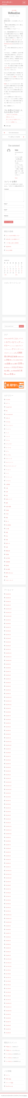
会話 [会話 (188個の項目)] (12, 356)
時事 (15, 10)
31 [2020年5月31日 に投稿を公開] (21, 272)
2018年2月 (8, 951)
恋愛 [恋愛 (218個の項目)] (8, 363)
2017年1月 (8, 999)
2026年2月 (8, 601)
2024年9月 (8, 664)
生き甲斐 (7, 67)
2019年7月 (8, 889)
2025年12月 (8, 608)
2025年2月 (8, 645)
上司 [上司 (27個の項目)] (15, 353)
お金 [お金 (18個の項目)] (8, 338)
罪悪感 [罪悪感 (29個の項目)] (15, 371)
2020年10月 (8, 833)
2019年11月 (8, 874)
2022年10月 (8, 745)
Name (6, 203)
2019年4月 (8, 900)
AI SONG (8, 399)
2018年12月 (8, 914)
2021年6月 (8, 804)
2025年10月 (8, 616)
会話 (7, 495)
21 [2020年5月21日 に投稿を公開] (13, 270)
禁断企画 (8, 550)
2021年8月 (8, 796)
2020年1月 (8, 866)
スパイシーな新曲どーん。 (12, 122)
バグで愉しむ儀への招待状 (12, 243)
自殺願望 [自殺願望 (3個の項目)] (7, 374)
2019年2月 (8, 907)
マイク (7, 473)
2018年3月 (8, 948)
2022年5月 (8, 763)
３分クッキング (9, 580)
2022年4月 (8, 767)
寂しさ (7, 521)
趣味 (7, 576)
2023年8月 (8, 712)
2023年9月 (8, 708)
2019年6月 (8, 892)
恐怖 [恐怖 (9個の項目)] (11, 363)
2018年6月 (8, 937)
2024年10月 (8, 660)
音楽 (9, 125)
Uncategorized (9, 414)
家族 (7, 517)
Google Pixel (9, 407)
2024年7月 (8, 671)
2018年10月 (8, 922)
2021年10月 (8, 789)
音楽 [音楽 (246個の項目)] (11, 374)
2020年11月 (8, 830)
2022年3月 (8, 771)
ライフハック (9, 477)
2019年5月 (8, 896)
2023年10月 (8, 704)
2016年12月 (8, 1003)
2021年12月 (8, 782)
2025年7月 (8, 627)
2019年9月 (8, 881)
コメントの (9, 1082)
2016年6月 (8, 1025)
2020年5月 (8, 852)
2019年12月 (8, 870)
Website (6, 215)
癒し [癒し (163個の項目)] (9, 371)
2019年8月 (8, 885)
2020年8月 (8, 841)
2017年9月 (8, 970)
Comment (6, 189)
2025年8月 (8, 623)
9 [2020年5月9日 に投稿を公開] (18, 266)
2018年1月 (8, 955)
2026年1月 (8, 605)
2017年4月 (8, 988)
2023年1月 (8, 738)
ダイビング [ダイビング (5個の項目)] (9, 349)
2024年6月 (8, 675)
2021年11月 (8, 785)
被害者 (7, 565)
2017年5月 (8, 984)
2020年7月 (8, 844)
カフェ (7, 451)
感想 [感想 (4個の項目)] (13, 363)
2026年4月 (8, 594)
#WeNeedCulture (8, 43)
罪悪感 (7, 554)
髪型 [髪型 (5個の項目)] (14, 374)
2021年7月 (8, 800)
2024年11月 (8, 656)
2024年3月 (8, 686)
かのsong (8, 421)
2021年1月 (8, 822)
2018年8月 (8, 929)
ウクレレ (8, 440)
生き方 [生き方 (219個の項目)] (16, 367)
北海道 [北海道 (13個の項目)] (19, 356)
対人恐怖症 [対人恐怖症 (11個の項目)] (16, 360)
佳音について (9, 499)
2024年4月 (8, 682)
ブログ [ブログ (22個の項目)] (6, 353)
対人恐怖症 (8, 525)
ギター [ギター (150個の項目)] (6, 345)
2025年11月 (8, 612)
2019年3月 (8, 903)
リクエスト (8, 480)
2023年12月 (8, 697)
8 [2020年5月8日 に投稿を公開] (15, 266)
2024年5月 (8, 678)
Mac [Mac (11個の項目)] (6, 338)
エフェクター (9, 443)
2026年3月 (8, 597)
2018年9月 (8, 926)
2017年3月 (8, 992)
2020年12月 (8, 826)
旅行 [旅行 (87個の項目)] (16, 364)
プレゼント (8, 469)
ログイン (8, 1075)
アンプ (7, 432)
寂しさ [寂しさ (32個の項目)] (12, 360)
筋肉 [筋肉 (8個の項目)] (12, 370)
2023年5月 (8, 723)
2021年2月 (8, 819)
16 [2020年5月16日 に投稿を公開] (18, 268)
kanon (17, 16)
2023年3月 (8, 730)
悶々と (14, 39)
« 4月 (5, 274)
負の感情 (8, 569)
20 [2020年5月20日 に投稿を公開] (10, 270)
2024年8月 (8, 667)
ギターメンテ (9, 458)
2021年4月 (8, 811)
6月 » (16, 274)
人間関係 (8, 484)
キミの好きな (9, 1054)
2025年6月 (8, 631)
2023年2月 (8, 734)
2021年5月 (8, 808)
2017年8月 (8, 973)
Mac (7, 410)
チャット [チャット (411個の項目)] (16, 349)
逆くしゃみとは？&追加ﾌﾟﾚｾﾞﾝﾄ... (13, 119)
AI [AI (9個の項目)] (4, 338)
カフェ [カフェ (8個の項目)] (22, 342)
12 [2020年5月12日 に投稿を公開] (7, 268)
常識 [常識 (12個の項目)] (20, 360)
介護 (7, 488)
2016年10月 (8, 1010)
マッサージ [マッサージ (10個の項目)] (10, 353)
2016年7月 (8, 1021)
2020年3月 (8, 859)
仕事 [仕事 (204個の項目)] (8, 356)
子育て (7, 514)
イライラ (8, 436)
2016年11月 (8, 1007)
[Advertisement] (14, 299)
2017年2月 (8, 996)
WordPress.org (9, 1086)
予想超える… (9, 1046)
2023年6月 (8, 719)
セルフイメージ (9, 462)
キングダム (8, 455)
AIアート (8, 403)
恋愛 (7, 532)
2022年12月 (8, 741)
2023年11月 (8, 701)
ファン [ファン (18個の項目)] (22, 349)
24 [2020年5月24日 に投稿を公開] (21, 270)
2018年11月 (8, 918)
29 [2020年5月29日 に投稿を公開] (16, 272)
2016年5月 (8, 1029)
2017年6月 (8, 981)
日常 (7, 125)
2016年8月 (8, 1018)
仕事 (7, 491)
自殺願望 (8, 561)
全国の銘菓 (8, 506)
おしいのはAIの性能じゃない (13, 235)
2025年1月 (8, 649)
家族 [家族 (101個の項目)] (8, 360)
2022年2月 (8, 774)
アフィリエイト (9, 425)
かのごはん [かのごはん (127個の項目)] (14, 338)
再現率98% (8, 246)
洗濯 (7, 547)
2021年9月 (8, 793)
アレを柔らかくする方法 (14, 136)
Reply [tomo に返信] (16, 178)
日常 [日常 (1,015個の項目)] (20, 363)
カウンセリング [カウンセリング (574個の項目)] (13, 342)
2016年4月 (8, 1032)
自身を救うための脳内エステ (13, 239)
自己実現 (8, 558)
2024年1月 (8, 693)
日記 (13, 10)
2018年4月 (8, 944)
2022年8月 (8, 752)
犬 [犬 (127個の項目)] (12, 367)
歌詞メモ (8, 543)
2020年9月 (8, 837)
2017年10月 (8, 966)
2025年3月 (8, 642)
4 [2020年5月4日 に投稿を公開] (4, 266)
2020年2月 (8, 863)
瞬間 (15, 76)
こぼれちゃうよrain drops (11, 114)
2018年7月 (8, 933)
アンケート (8, 429)
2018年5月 (8, 940)
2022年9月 (8, 749)
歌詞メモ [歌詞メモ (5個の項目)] (9, 367)
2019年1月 (8, 911)
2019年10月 (8, 878)
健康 (7, 502)
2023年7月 (8, 715)
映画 (5, 83)
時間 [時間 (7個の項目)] (6, 367)
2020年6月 (8, 848)
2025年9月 (8, 620)
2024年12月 (8, 653)
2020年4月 (8, 855)
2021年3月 (8, 815)
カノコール (8, 447)
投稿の (8, 1079)
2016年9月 (8, 1014)
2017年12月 (8, 959)
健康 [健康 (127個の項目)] (15, 356)
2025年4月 (8, 638)
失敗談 (7, 510)
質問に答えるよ (9, 572)
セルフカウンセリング (11, 466)
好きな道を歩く (7, 2)
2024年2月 (8, 690)
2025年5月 (8, 634)
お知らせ (8, 418)
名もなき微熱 (9, 250)
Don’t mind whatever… (14, 132)
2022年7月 (8, 756)
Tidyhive (25, 1095)
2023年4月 (8, 726)
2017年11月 (8, 962)
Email (5, 209)
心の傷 (7, 528)
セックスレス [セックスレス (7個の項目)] (12, 345)
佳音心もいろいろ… (10, 117)
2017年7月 (8, 977)
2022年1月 (8, 778)
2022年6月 (8, 760)
